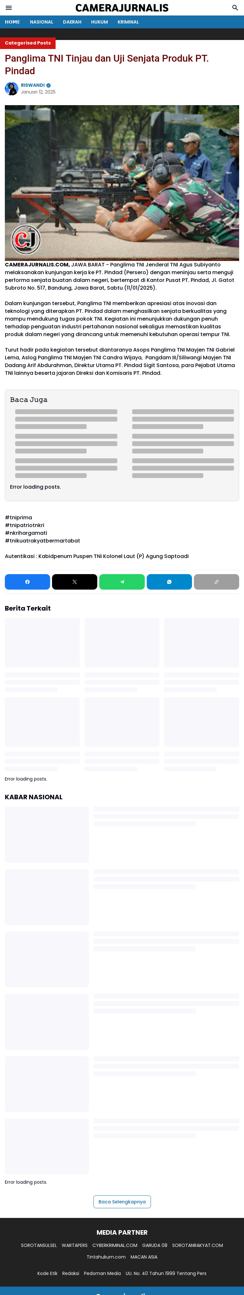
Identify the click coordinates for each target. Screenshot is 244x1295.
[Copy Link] (216, 582)
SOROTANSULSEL (39, 1245)
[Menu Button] (8, 7)
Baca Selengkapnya (122, 1202)
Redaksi (70, 1273)
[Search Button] (235, 7)
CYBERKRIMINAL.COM (114, 1245)
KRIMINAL (128, 22)
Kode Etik (47, 1273)
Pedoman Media (102, 1273)
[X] (74, 582)
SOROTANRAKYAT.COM (197, 1245)
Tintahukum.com (106, 1257)
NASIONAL (41, 22)
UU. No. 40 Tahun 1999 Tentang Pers (166, 1273)
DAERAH (72, 22)
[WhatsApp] (169, 582)
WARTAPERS (75, 1245)
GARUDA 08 (154, 1245)
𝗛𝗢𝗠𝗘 (12, 22)
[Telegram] (121, 582)
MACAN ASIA (144, 1257)
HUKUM (99, 22)
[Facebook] (27, 582)
